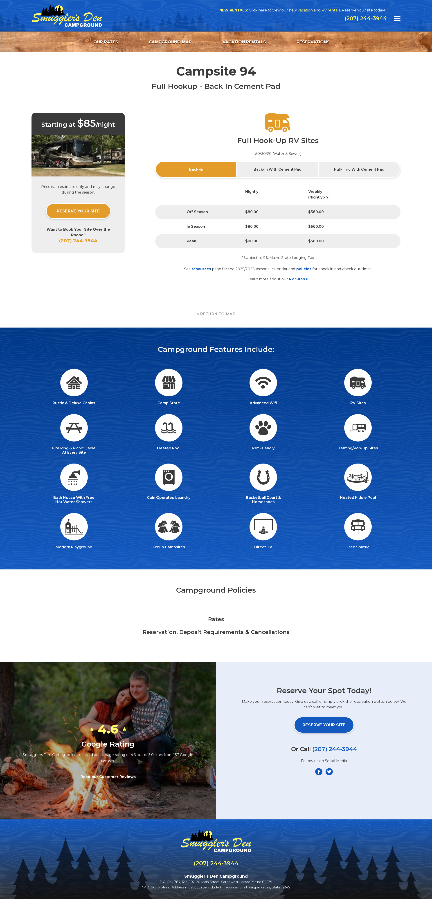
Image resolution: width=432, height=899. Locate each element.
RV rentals (351, 10)
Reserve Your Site (78, 211)
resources (201, 269)
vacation (325, 10)
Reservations (313, 42)
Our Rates (105, 42)
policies (303, 269)
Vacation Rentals (244, 42)
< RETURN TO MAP (216, 314)
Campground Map (170, 42)
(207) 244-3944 (366, 18)
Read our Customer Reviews (108, 777)
